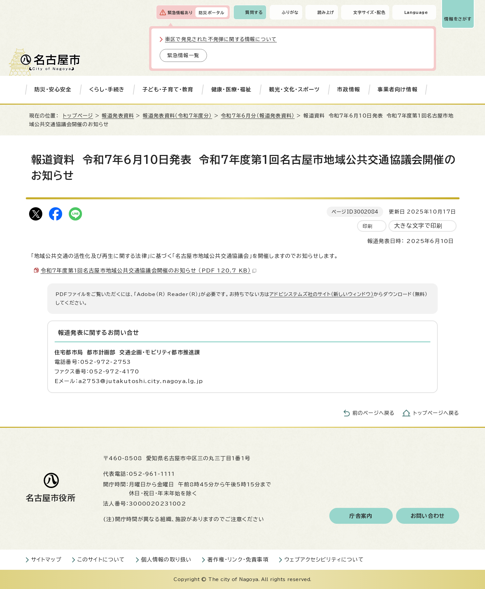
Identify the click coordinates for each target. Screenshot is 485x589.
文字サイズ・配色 (369, 12)
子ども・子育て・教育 (168, 89)
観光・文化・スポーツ (294, 89)
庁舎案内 (360, 515)
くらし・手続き (107, 89)
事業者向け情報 (397, 89)
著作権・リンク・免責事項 (237, 559)
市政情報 (348, 89)
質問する (254, 12)
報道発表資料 (118, 115)
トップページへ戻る (436, 413)
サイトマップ (46, 559)
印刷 (368, 225)
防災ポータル (211, 13)
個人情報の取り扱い (166, 559)
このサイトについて (101, 559)
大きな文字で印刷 (418, 225)
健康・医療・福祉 (231, 89)
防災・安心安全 (52, 89)
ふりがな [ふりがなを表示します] (290, 12)
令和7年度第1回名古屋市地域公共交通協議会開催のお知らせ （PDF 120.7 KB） (149, 270)
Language (416, 12)
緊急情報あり (180, 13)
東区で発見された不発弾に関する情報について (221, 39)
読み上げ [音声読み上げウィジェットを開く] (326, 12)
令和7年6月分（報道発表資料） (258, 115)
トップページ (78, 115)
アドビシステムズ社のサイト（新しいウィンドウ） (321, 294)
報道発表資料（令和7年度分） (177, 115)
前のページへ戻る (373, 413)
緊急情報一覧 (183, 55)
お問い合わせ (428, 515)
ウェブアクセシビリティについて (324, 559)
